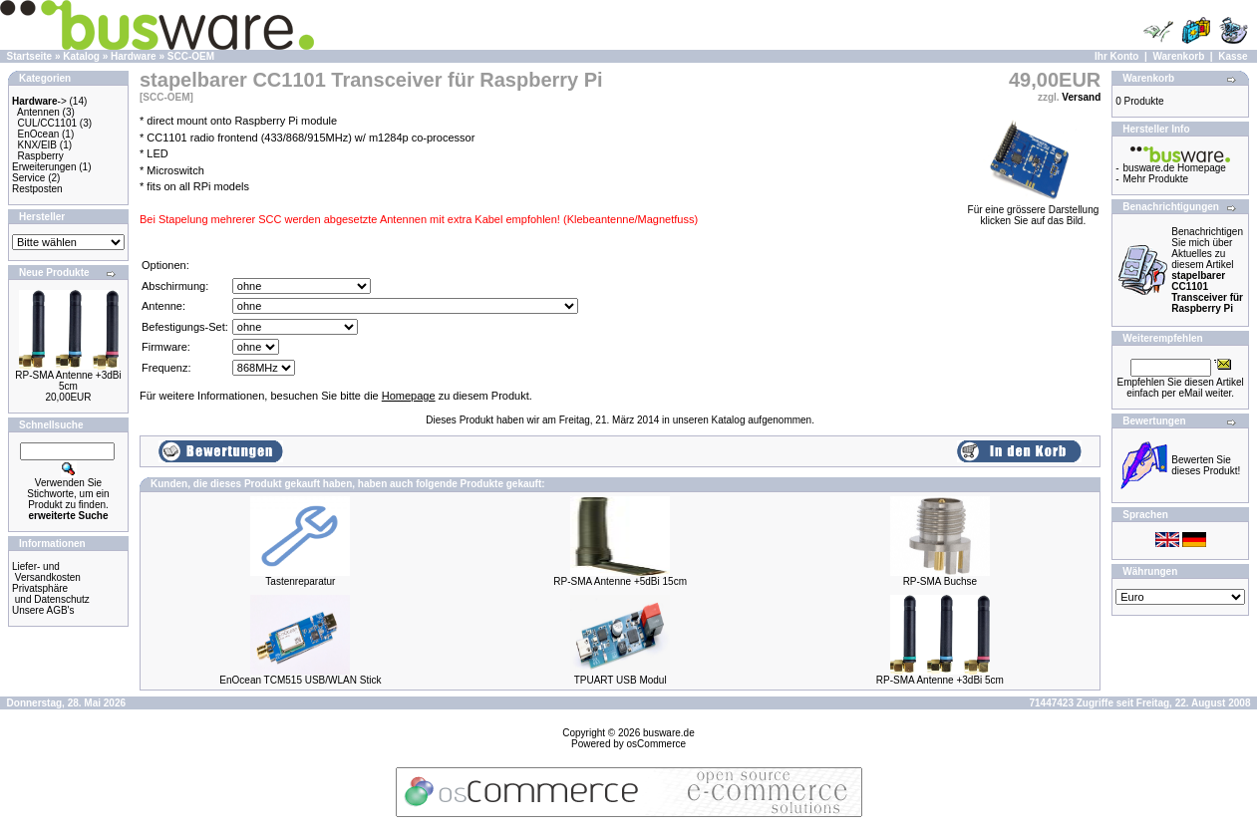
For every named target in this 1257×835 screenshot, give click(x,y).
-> (39, 101)
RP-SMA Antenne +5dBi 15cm (620, 581)
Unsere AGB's (43, 610)
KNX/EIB (37, 144)
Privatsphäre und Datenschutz (51, 594)
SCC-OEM (190, 56)
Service (28, 177)
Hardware (134, 56)
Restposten (37, 188)
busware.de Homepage (1174, 167)
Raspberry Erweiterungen (44, 161)
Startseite (30, 56)
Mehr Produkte (1156, 178)
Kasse (1232, 56)
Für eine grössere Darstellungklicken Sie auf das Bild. (1034, 210)
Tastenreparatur (300, 581)
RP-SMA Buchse (940, 581)
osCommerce (656, 743)
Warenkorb (1178, 56)
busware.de (669, 732)
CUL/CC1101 (47, 123)
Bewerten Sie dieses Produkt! (1205, 465)
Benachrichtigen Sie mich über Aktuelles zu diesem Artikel (1207, 270)
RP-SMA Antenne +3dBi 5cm (68, 381)
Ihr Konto (1116, 56)
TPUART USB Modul (620, 680)
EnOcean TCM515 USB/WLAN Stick (300, 680)
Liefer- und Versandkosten (46, 572)
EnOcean (39, 134)
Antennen (38, 112)
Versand (1081, 97)
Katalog (81, 56)
